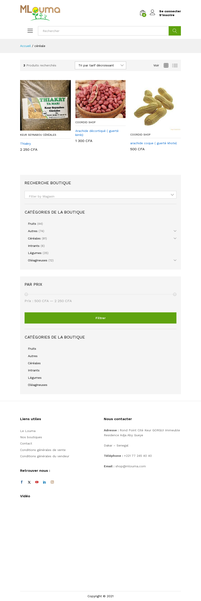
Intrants (34, 246)
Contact (26, 443)
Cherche (175, 31)
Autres (33, 231)
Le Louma (28, 431)
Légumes (35, 253)
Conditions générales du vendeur (44, 456)
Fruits (32, 223)
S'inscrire (166, 15)
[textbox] (100, 196)
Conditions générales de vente (43, 450)
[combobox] (100, 195)
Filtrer (101, 318)
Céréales (34, 238)
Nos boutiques (31, 437)
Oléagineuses (37, 260)
